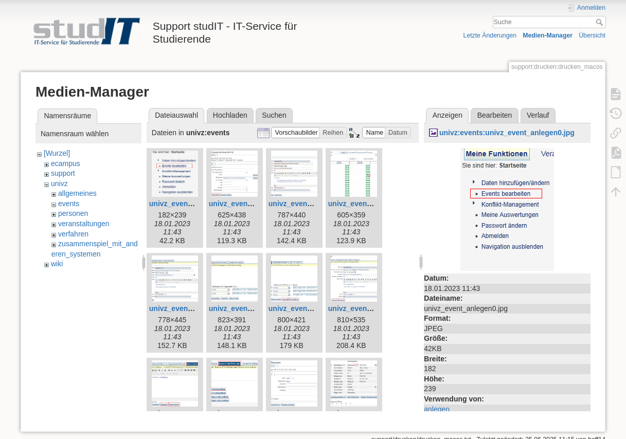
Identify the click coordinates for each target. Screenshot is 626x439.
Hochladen (230, 115)
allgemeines (77, 193)
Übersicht (592, 35)
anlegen (437, 409)
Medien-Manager (548, 35)
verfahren (73, 234)
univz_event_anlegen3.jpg (373, 203)
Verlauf (538, 115)
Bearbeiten (494, 115)
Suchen (274, 115)
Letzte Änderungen (490, 35)
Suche (600, 22)
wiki (57, 264)
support (63, 173)
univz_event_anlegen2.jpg (313, 203)
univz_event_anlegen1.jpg (253, 203)
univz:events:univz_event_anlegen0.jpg (507, 133)
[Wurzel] (57, 153)
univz (59, 183)
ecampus (65, 163)
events (68, 203)
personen (73, 213)
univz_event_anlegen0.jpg (194, 203)
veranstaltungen (84, 224)
